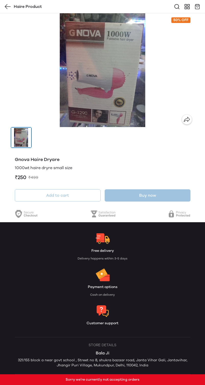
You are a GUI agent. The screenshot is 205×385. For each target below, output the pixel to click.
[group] (103, 70)
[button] (21, 137)
